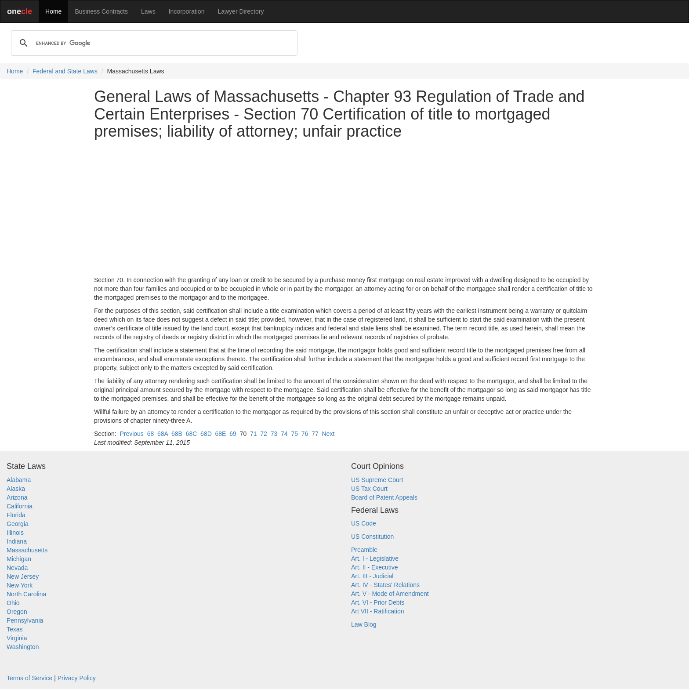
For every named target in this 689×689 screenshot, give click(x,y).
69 (232, 433)
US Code (363, 523)
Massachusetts (27, 550)
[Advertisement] (344, 207)
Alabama (19, 479)
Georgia (18, 523)
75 (294, 433)
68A (162, 433)
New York (20, 585)
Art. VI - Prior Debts (377, 602)
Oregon (17, 611)
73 (274, 433)
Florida (16, 515)
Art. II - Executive (374, 567)
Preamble (364, 549)
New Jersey (23, 576)
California (20, 506)
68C (191, 433)
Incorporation (187, 11)
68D (206, 433)
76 (304, 433)
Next (328, 433)
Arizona (17, 497)
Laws (148, 11)
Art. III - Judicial (372, 576)
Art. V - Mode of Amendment (390, 593)
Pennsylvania (25, 620)
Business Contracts (101, 11)
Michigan (19, 558)
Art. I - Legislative (375, 558)
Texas (15, 629)
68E (220, 433)
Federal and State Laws (65, 71)
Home (53, 11)
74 (284, 433)
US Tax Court (369, 488)
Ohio (13, 602)
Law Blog (364, 624)
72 (263, 433)
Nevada (17, 567)
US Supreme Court (377, 479)
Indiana (17, 541)
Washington (23, 646)
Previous (131, 433)
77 (315, 433)
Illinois (15, 532)
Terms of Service (29, 678)
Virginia (17, 638)
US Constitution (372, 536)
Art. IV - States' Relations (385, 584)
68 (150, 433)
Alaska (16, 488)
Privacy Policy (77, 678)
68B (176, 433)
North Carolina (26, 594)
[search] (153, 43)
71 (253, 433)
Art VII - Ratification (377, 611)
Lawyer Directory (241, 11)
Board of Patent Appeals (384, 497)
